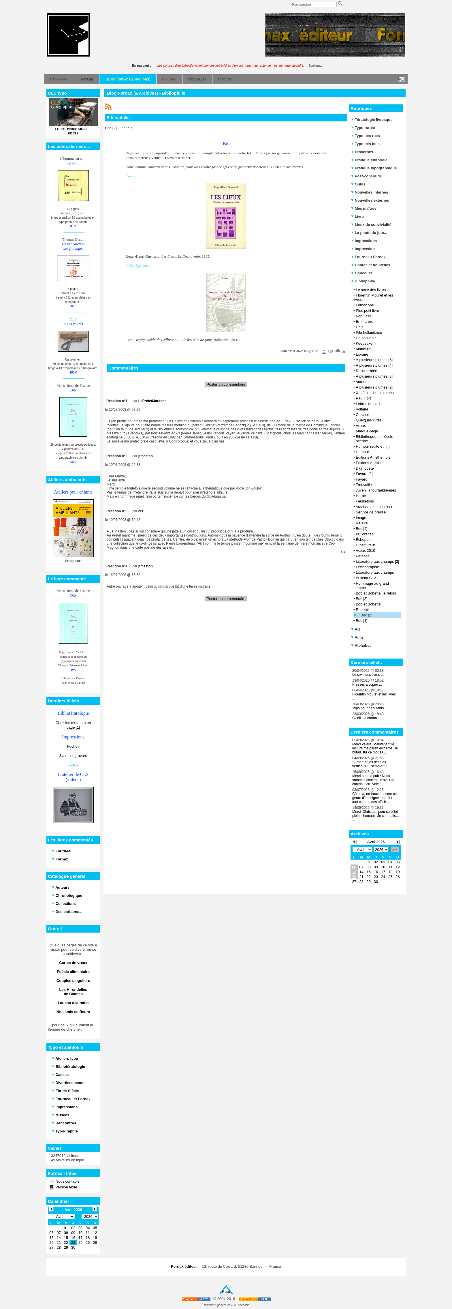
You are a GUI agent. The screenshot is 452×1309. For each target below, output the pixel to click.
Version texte (65, 1187)
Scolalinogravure (73, 755)
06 (354, 867)
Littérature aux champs (375, 572)
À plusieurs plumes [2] (374, 387)
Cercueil (363, 414)
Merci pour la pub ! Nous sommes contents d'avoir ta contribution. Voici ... (373, 780)
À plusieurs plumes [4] (374, 365)
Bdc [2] (366, 615)
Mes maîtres (363, 208)
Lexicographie (367, 567)
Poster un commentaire (226, 384)
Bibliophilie (363, 281)
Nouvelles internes (369, 192)
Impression (363, 249)
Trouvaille (364, 485)
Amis (357, 637)
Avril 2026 (376, 842)
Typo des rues (365, 136)
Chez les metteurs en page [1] (73, 725)
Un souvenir (366, 338)
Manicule (363, 349)
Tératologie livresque (371, 119)
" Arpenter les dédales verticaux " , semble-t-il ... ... (373, 764)
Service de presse (371, 512)
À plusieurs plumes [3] (374, 376)
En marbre (364, 321)
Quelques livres (369, 420)
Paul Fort (363, 398)
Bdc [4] (361, 528)
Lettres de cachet (370, 404)
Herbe (361, 496)
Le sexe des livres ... (368, 675)
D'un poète (365, 468)
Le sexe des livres (371, 290)
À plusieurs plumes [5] (374, 360)
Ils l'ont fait (364, 534)
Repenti (362, 609)
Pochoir (73, 746)
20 (354, 877)
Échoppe (363, 539)
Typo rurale (363, 127)
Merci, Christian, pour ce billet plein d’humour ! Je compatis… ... (375, 816)
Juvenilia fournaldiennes (376, 490)
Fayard (361, 479)
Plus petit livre (367, 310)
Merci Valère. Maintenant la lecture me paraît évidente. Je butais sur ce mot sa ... (375, 748)
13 (354, 872)
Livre (357, 216)
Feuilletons (365, 501)
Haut (226, 1291)
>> (394, 849)
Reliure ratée (366, 371)
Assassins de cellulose (374, 507)
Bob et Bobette (368, 604)
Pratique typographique (374, 168)
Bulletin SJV (366, 578)
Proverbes (362, 152)
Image (361, 517)
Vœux (361, 425)
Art (355, 629)
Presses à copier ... (367, 684)
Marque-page (367, 431)
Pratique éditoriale (369, 160)
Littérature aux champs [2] (377, 561)
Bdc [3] (361, 599)
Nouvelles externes (370, 200)
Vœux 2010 (365, 550)
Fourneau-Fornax (368, 257)
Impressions (364, 241)
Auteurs (361, 382)
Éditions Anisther (370, 463)
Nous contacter (67, 1181)
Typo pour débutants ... (370, 708)
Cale (360, 327)
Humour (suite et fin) (373, 446)
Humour (362, 452)
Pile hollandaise (369, 332)
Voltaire (362, 409)
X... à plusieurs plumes (375, 393)
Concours (361, 273)
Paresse (363, 556)
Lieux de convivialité (371, 224)
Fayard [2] (364, 474)
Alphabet (361, 645)
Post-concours (366, 176)
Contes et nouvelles (370, 265)
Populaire (364, 316)
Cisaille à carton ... (366, 718)
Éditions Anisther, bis (373, 457)
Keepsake (364, 343)
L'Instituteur (365, 545)
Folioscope (365, 305)
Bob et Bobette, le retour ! (377, 593)
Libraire (362, 354)
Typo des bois (365, 144)
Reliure (362, 523)
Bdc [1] (361, 620)
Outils (358, 184)
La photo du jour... (369, 232)
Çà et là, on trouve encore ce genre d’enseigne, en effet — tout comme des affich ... (374, 798)
